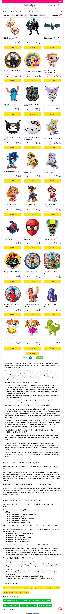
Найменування (33, 15)
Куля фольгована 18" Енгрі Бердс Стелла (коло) (21, 514)
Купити (12, 47)
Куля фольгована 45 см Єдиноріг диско (18, 537)
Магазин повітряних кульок (11, 472)
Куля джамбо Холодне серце (15, 535)
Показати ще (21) (32, 353)
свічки (26, 592)
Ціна (13, 15)
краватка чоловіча (44, 492)
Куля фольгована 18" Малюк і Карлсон (18, 541)
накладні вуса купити (27, 474)
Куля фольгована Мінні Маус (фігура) (17, 539)
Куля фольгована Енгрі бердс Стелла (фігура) (20, 518)
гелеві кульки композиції (24, 588)
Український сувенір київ (28, 605)
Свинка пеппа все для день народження (17, 600)
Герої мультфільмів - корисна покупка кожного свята (27, 484)
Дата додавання (21, 15)
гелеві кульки (8, 592)
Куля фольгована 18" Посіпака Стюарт (18, 522)
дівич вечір (18, 592)
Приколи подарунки (45, 605)
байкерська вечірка (44, 478)
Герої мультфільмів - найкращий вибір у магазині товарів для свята (31, 468)
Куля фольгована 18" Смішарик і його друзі (19, 533)
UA (60, 1)
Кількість (42, 15)
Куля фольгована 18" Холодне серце (17, 520)
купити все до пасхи (15, 490)
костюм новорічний (51, 472)
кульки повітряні (9, 588)
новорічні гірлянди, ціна (25, 488)
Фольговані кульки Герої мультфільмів (20, 11)
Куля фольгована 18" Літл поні (15, 516)
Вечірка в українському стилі (41, 600)
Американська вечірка (11, 605)
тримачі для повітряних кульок (44, 588)
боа (57, 588)
